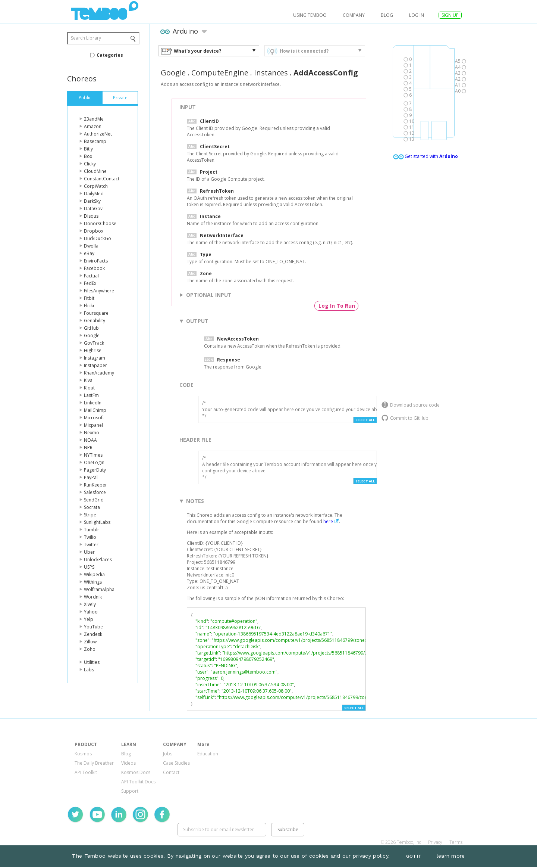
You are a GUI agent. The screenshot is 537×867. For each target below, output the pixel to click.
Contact (171, 772)
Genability (94, 320)
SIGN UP (450, 15)
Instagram (94, 358)
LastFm (91, 395)
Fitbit (89, 298)
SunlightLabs (97, 522)
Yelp (88, 619)
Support (129, 791)
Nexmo (91, 432)
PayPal (91, 477)
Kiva (88, 380)
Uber (89, 552)
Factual (91, 276)
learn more (451, 856)
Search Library (86, 38)
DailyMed (94, 193)
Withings (93, 582)
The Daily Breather (94, 763)
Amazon (92, 126)
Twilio (90, 537)
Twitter (91, 544)
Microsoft (94, 417)
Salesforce (95, 492)
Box (88, 156)
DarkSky (92, 201)
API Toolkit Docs (138, 782)
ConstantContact (101, 178)
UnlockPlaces (98, 559)
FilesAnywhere (99, 291)
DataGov (93, 208)
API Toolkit (86, 772)
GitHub (91, 328)
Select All (365, 419)
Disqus (91, 216)
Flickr (89, 305)
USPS (89, 567)
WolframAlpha (99, 589)
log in (416, 15)
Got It (413, 856)
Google (92, 335)
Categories (110, 55)
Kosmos (83, 754)
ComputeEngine (219, 73)
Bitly (88, 149)
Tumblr (91, 529)
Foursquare (96, 313)
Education (207, 754)
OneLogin (94, 462)
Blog (387, 15)
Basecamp (95, 141)
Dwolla (91, 246)
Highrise (92, 350)
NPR (88, 447)
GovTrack (94, 343)
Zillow (90, 641)
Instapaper (95, 365)
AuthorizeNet (98, 134)
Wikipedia (94, 574)
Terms (455, 842)
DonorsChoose (100, 223)
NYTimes (93, 455)
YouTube (93, 627)
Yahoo (91, 612)
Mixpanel (93, 425)
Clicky (90, 164)
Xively (90, 604)
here (328, 521)
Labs (89, 669)
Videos (128, 763)
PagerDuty (95, 470)
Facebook (94, 268)
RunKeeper (95, 485)
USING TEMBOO (310, 15)
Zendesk (93, 634)
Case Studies (176, 763)
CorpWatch (96, 186)
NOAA (90, 440)
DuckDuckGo (97, 238)
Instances (271, 73)
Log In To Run (336, 305)
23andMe (94, 119)
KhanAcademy (99, 373)
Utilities (92, 662)
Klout (89, 388)
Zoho (89, 649)
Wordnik (93, 597)
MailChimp (95, 410)
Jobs (167, 754)
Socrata (92, 507)
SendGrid (94, 500)
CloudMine (95, 171)
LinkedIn (92, 403)
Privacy (435, 842)
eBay (89, 253)
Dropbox (93, 231)
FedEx (90, 283)
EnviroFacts (96, 261)
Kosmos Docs (135, 772)
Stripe (90, 515)
